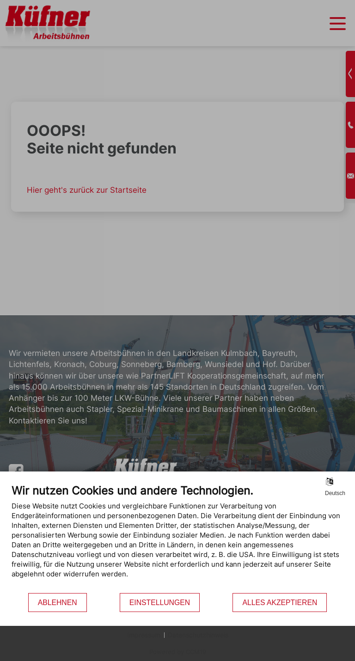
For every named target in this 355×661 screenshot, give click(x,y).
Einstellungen (159, 602)
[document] (177, 538)
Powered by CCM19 (177, 651)
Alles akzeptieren (279, 602)
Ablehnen (57, 602)
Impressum (143, 635)
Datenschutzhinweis (198, 635)
